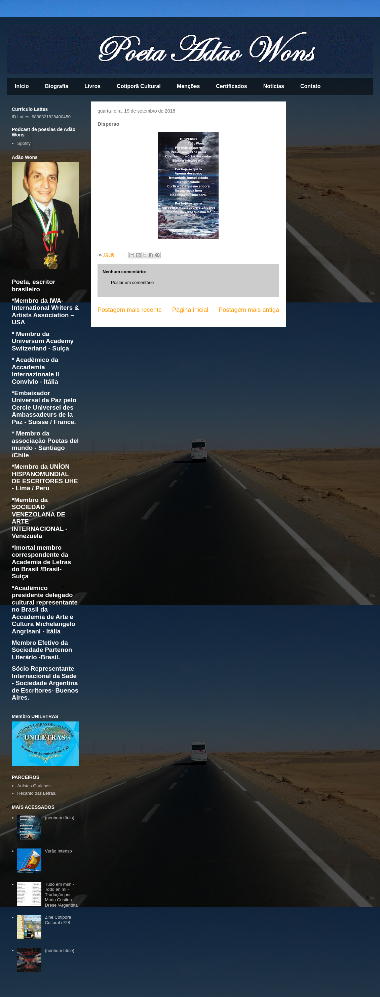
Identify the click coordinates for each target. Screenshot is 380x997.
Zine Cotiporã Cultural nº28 (58, 920)
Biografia (56, 86)
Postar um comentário (132, 282)
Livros (92, 86)
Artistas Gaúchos (33, 785)
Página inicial (190, 309)
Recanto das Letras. (36, 793)
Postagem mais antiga (249, 309)
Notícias (273, 86)
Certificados (231, 86)
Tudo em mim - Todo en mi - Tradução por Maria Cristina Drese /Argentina (61, 895)
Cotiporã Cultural (139, 86)
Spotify (24, 143)
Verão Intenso (58, 851)
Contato (310, 86)
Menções (188, 86)
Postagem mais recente (130, 309)
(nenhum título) (59, 817)
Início (22, 86)
